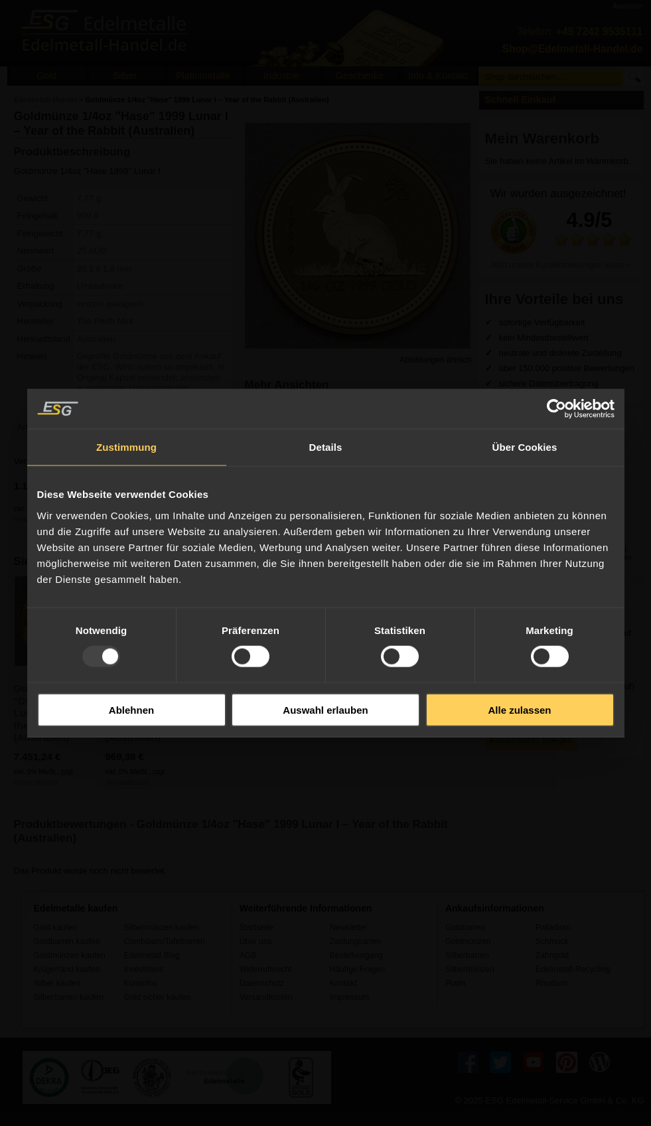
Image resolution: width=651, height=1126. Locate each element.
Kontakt (343, 983)
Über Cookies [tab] (524, 447)
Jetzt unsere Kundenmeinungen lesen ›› (561, 265)
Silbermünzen (469, 969)
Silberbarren (467, 955)
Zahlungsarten (355, 941)
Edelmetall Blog (152, 955)
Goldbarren (465, 927)
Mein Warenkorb (542, 138)
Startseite (256, 927)
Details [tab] (325, 447)
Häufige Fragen (357, 969)
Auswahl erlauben (325, 709)
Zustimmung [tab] (126, 447)
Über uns (256, 941)
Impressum (350, 997)
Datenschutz (262, 983)
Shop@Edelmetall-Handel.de (572, 48)
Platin (455, 983)
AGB (248, 955)
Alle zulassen (519, 709)
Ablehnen (131, 709)
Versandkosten (36, 782)
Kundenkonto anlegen (531, 740)
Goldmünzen (467, 941)
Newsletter (349, 927)
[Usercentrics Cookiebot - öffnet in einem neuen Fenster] (556, 409)
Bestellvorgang (356, 955)
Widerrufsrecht (266, 969)
